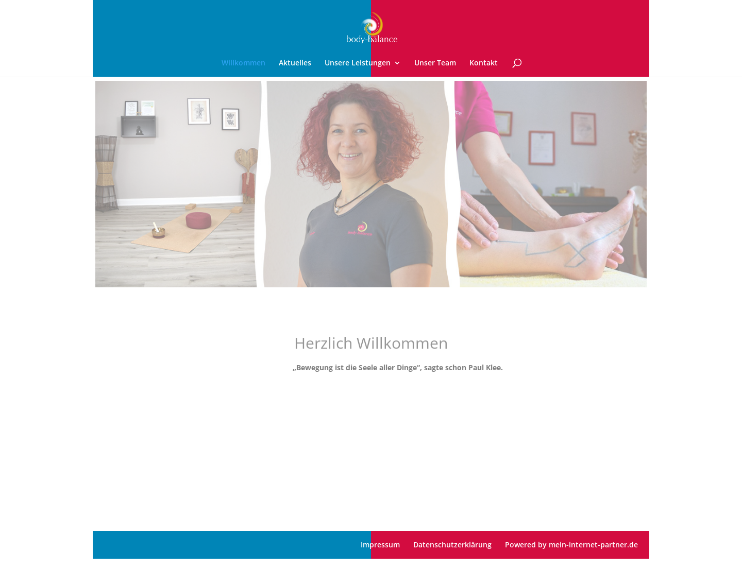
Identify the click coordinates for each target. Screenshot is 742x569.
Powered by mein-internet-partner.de (571, 544)
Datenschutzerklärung (452, 544)
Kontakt (483, 63)
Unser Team (435, 63)
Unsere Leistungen (358, 63)
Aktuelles (295, 63)
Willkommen (243, 63)
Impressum (380, 544)
